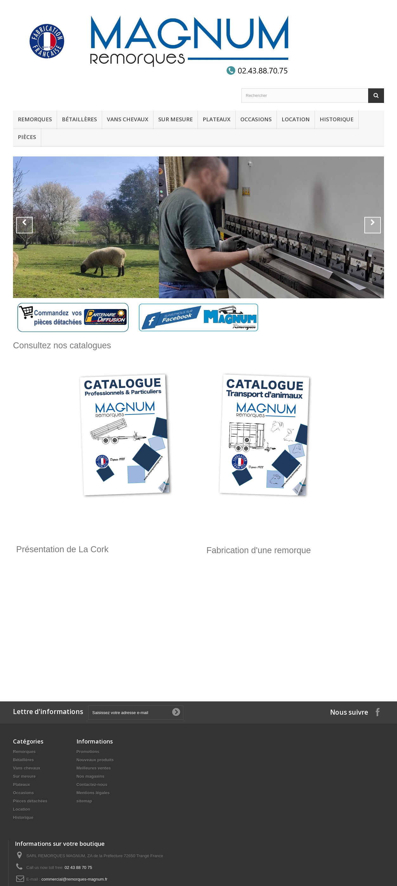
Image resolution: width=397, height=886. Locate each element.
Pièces (27, 137)
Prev (24, 225)
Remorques (35, 119)
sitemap (84, 801)
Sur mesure (175, 119)
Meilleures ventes (93, 768)
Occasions (256, 119)
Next (372, 225)
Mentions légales (93, 792)
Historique (337, 119)
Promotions (87, 751)
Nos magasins (90, 776)
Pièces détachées (30, 801)
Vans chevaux (127, 119)
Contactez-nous (91, 784)
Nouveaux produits (95, 759)
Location (296, 119)
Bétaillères (79, 119)
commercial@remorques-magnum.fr (74, 879)
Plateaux (217, 119)
